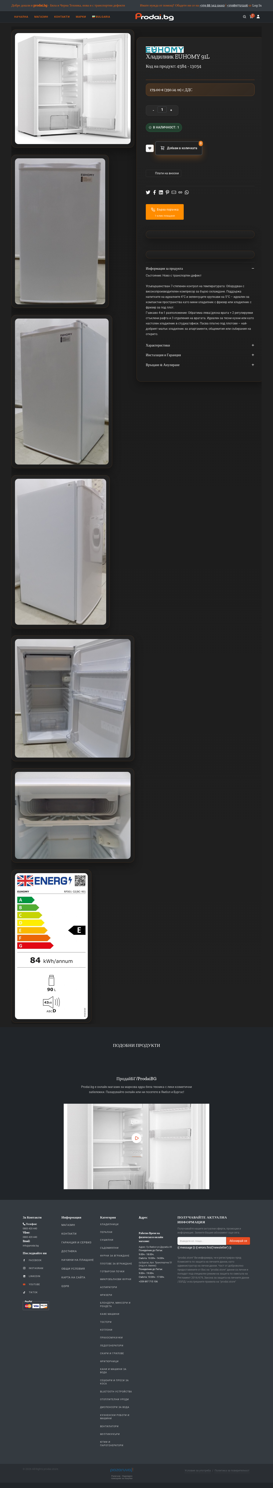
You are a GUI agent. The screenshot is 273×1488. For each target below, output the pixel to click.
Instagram (33, 1268)
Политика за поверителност (232, 1470)
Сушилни (106, 1240)
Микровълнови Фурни (115, 1279)
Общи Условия (73, 1268)
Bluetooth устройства (116, 1391)
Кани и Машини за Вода (113, 1371)
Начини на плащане (77, 1259)
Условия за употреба (198, 1470)
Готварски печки (112, 1271)
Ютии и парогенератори (111, 1444)
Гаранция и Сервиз (76, 1242)
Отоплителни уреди (114, 1399)
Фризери (106, 1295)
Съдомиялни (109, 1248)
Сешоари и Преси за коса (114, 1382)
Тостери (106, 1322)
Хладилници (109, 1224)
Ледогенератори (111, 1345)
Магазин (68, 1224)
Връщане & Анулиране (200, 365)
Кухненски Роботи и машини (114, 1417)
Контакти (69, 1233)
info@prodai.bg (31, 1245)
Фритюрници (109, 1361)
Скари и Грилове (112, 1353)
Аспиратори (108, 1287)
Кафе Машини (109, 1314)
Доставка (69, 1251)
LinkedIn (31, 1276)
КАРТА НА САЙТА (73, 1277)
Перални (106, 1232)
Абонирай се (238, 1241)
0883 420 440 (30, 1228)
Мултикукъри (110, 1434)
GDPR (65, 1286)
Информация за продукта (200, 268)
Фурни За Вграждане (114, 1255)
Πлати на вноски (166, 173)
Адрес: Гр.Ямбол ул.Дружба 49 (155, 1247)
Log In (257, 5)
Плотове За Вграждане (116, 1263)
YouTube (31, 1284)
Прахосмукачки (111, 1337)
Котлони (106, 1330)
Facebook (32, 1260)
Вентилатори (109, 1426)
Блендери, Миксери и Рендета (115, 1304)
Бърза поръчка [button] (165, 209)
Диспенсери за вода (114, 1407)
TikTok (30, 1292)
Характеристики (200, 345)
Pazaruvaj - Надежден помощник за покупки (121, 1477)
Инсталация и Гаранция (200, 355)
